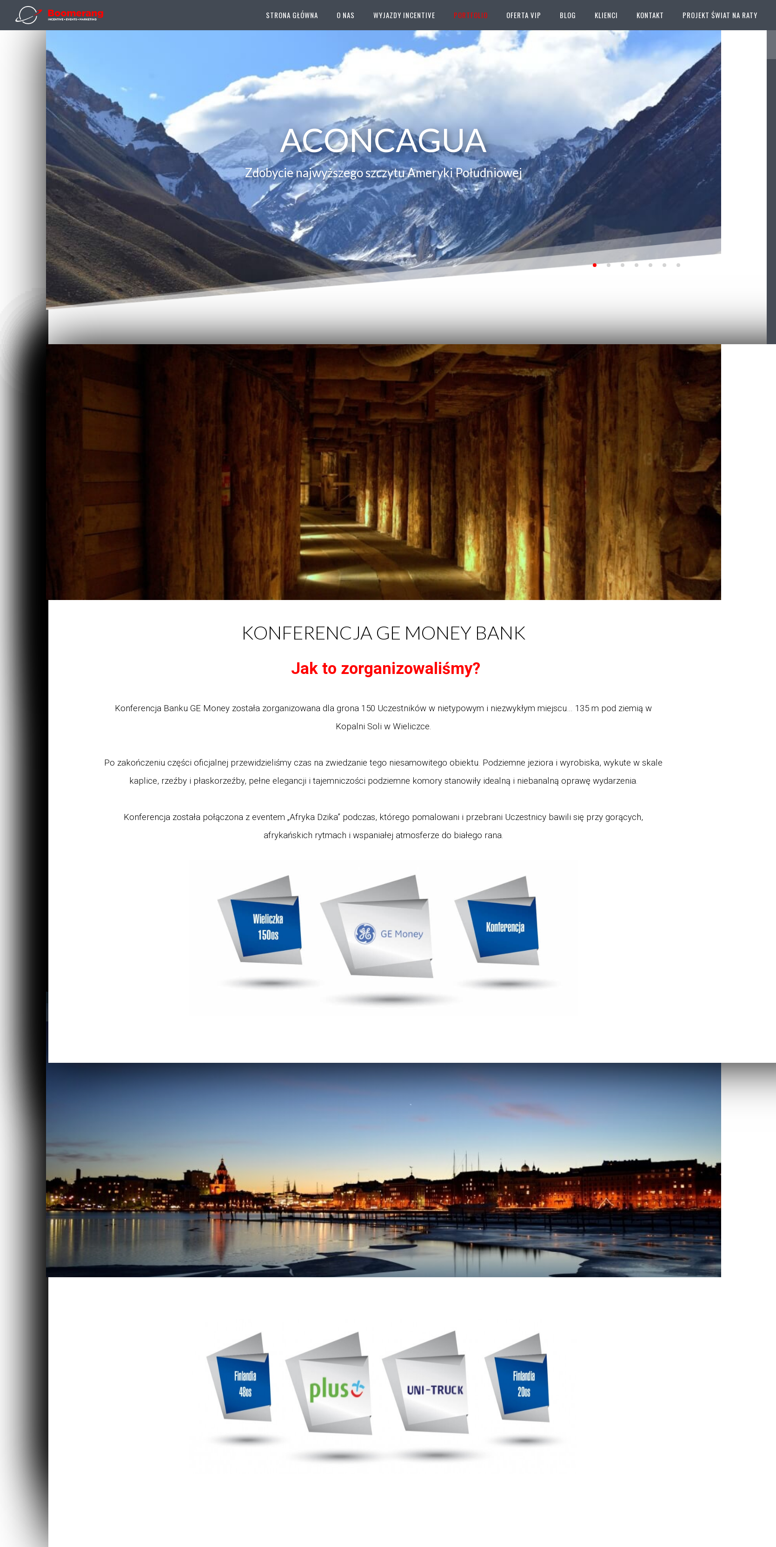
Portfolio (471, 15)
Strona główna (292, 15)
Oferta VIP (523, 15)
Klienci (606, 15)
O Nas (346, 15)
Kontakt (650, 15)
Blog (568, 15)
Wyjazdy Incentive (404, 15)
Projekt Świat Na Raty (720, 15)
